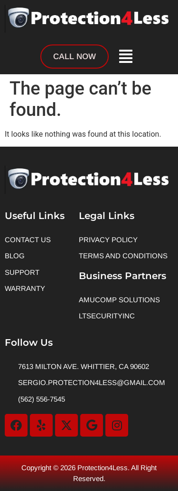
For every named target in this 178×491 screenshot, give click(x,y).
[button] (125, 56)
